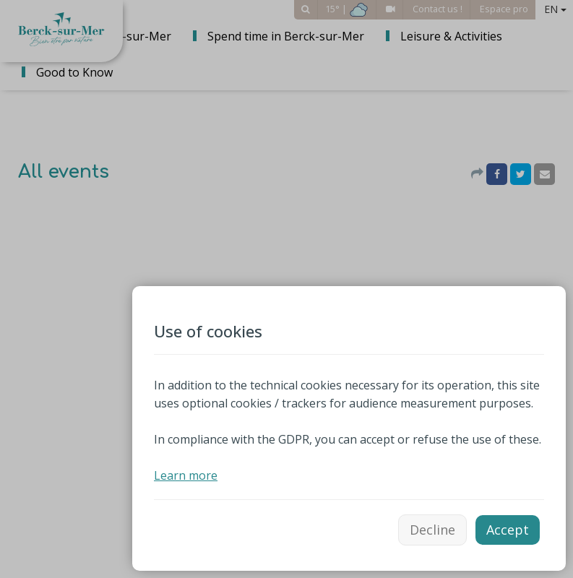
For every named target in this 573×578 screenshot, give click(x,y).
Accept (507, 529)
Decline (432, 529)
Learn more (185, 475)
